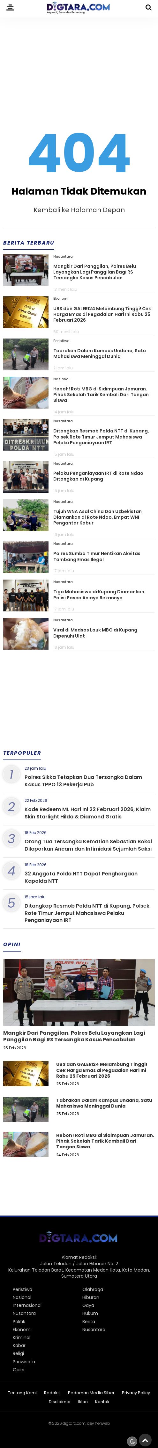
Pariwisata (24, 1362)
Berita (88, 1321)
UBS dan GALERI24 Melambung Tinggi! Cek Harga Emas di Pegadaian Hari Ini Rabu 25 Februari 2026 (102, 314)
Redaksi (52, 1393)
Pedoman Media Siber (91, 1393)
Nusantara (63, 256)
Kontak (102, 1402)
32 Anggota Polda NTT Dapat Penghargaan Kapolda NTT (81, 877)
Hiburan (90, 1297)
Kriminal (21, 1337)
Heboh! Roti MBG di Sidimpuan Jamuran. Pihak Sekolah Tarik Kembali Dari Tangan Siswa (101, 394)
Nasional (61, 379)
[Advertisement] (79, 64)
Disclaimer (60, 1402)
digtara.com (74, 1423)
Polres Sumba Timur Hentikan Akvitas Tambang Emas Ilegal (96, 556)
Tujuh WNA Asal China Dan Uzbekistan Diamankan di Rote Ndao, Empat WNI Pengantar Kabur (97, 517)
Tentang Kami (22, 1393)
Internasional (27, 1305)
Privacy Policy (136, 1393)
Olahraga (92, 1289)
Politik (19, 1321)
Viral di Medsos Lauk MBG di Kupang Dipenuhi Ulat (95, 633)
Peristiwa (61, 340)
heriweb (102, 1423)
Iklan (83, 1402)
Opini (18, 1369)
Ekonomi (60, 298)
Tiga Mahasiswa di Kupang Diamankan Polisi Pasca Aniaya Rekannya (98, 594)
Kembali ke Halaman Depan (79, 209)
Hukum (90, 1313)
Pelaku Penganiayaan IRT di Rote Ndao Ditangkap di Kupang (98, 476)
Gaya (88, 1305)
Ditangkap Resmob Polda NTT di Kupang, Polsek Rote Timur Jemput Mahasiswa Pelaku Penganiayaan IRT (101, 437)
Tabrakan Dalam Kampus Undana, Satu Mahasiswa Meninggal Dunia (99, 353)
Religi (18, 1353)
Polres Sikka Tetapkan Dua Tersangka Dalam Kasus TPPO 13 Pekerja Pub (83, 781)
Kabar (19, 1345)
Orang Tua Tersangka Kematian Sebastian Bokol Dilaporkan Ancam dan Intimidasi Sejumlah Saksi (88, 845)
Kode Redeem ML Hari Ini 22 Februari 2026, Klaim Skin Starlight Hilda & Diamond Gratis (88, 813)
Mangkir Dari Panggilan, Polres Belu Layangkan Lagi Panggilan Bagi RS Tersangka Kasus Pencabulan (94, 272)
